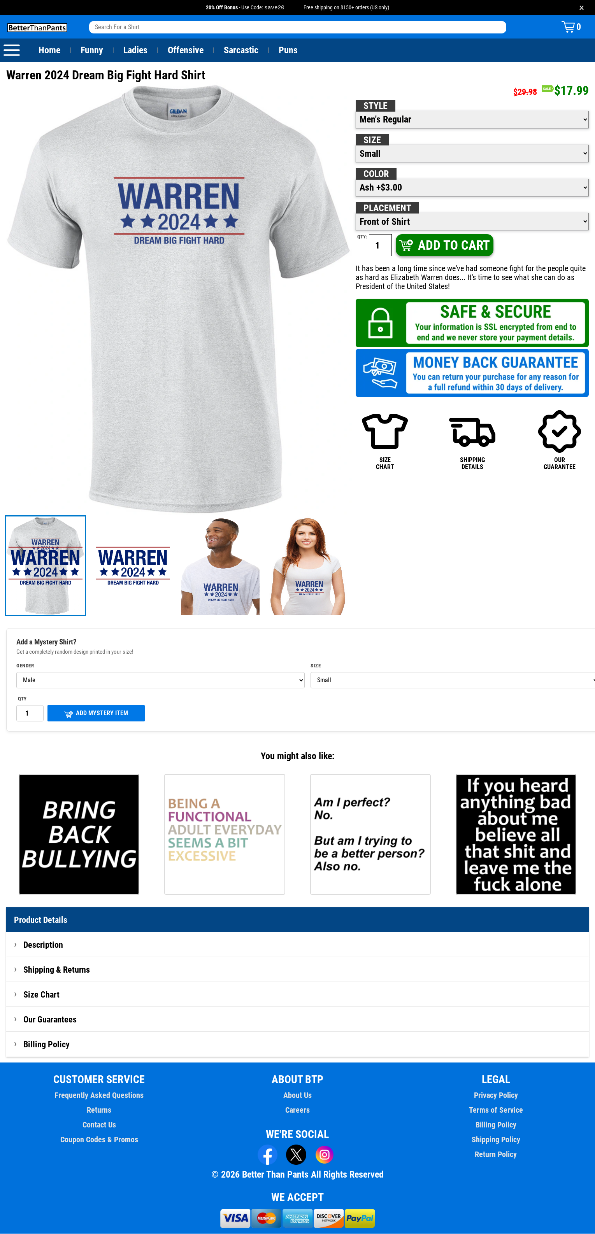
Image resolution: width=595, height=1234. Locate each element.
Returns (99, 1110)
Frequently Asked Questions (99, 1095)
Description (43, 945)
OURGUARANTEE (559, 440)
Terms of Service (495, 1110)
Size (372, 140)
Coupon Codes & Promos (99, 1140)
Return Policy (496, 1154)
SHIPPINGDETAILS (472, 440)
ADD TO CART (444, 245)
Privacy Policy (496, 1095)
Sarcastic (241, 50)
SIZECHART (385, 440)
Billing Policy (46, 1045)
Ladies (135, 50)
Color (376, 174)
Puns (288, 50)
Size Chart (41, 995)
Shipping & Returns (56, 970)
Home (49, 50)
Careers (297, 1110)
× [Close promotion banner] (581, 7)
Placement (387, 208)
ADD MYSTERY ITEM (96, 714)
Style (375, 106)
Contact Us (99, 1125)
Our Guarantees (50, 1020)
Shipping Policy (496, 1140)
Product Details (41, 920)
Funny (92, 50)
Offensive (186, 50)
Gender (25, 666)
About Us (297, 1095)
